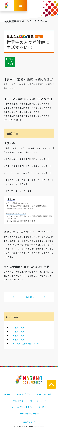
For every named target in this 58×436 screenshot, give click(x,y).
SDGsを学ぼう (23, 394)
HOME (7, 394)
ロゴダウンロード (29, 422)
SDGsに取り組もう (45, 394)
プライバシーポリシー (29, 413)
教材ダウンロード (38, 400)
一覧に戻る (29, 296)
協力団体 (42, 407)
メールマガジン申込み (22, 407)
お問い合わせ (18, 400)
